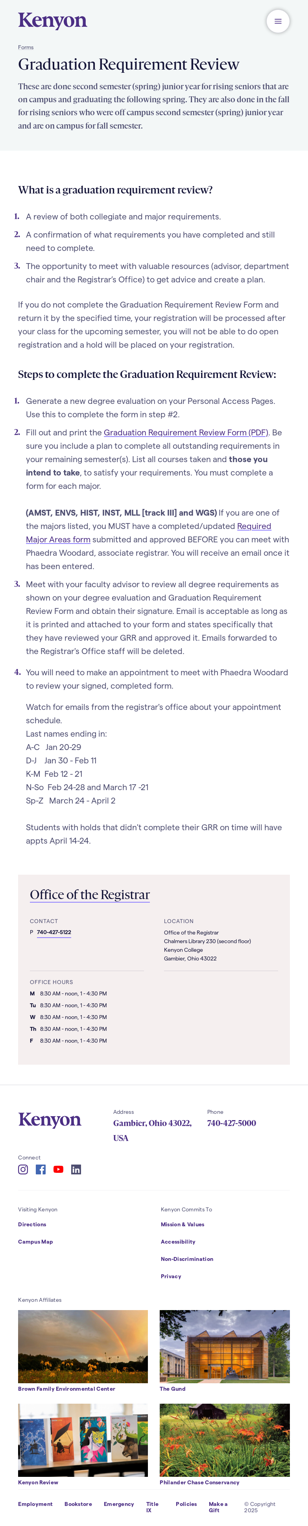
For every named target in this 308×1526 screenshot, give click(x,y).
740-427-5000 (231, 1123)
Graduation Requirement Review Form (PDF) (186, 432)
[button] (278, 21)
